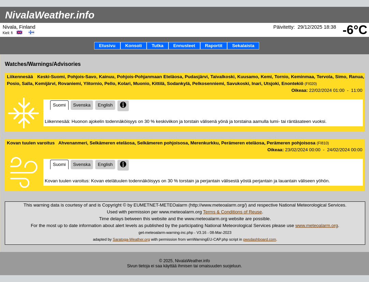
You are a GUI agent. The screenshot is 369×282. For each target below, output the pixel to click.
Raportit (213, 45)
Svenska (82, 105)
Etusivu (107, 45)
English (105, 105)
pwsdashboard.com (259, 239)
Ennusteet (184, 45)
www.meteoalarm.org (316, 225)
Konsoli (133, 45)
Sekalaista (243, 45)
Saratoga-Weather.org (131, 239)
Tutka (158, 45)
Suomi (59, 105)
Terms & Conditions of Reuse (232, 211)
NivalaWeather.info (49, 14)
